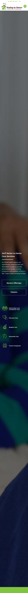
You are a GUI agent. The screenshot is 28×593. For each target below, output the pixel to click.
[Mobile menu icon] (25, 6)
